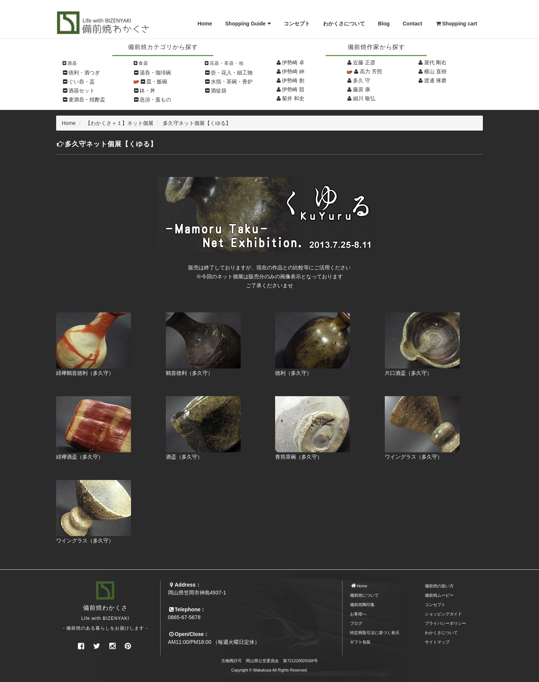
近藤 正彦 (364, 62)
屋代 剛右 (435, 62)
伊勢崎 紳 (293, 71)
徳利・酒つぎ (84, 73)
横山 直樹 (435, 71)
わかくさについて (344, 24)
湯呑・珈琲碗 (155, 73)
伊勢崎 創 (293, 80)
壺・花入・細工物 (232, 73)
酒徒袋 (218, 91)
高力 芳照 (371, 71)
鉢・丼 (147, 91)
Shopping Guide (245, 24)
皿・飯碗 (156, 82)
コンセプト (297, 24)
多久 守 (361, 80)
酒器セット (81, 91)
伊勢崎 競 (293, 89)
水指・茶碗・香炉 (232, 82)
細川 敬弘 (364, 98)
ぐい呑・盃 (81, 82)
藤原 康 (361, 89)
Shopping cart (456, 24)
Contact (412, 24)
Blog (384, 24)
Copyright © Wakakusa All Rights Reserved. (269, 670)
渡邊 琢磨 (435, 80)
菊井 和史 (293, 98)
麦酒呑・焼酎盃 (86, 100)
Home (205, 24)
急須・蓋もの (155, 100)
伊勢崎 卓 (293, 62)
